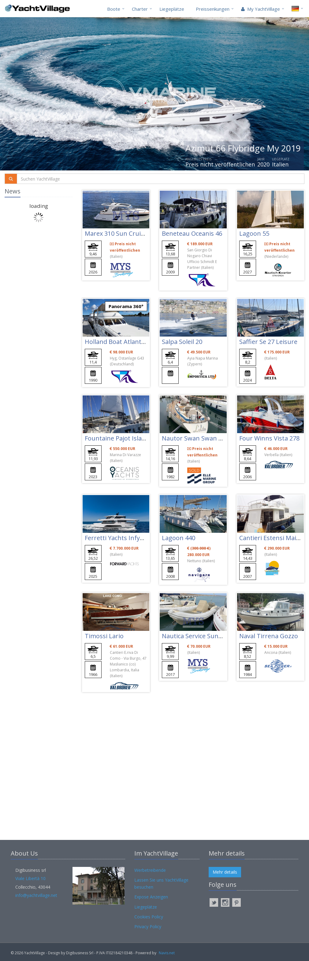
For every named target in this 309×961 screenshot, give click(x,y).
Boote (113, 9)
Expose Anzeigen (151, 897)
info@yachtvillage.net (36, 895)
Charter (140, 9)
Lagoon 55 (254, 233)
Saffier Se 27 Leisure (268, 341)
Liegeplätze (171, 9)
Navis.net (167, 952)
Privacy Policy (147, 926)
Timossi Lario (104, 636)
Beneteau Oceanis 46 (192, 233)
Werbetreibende (150, 870)
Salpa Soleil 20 (182, 341)
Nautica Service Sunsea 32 (199, 636)
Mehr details (225, 872)
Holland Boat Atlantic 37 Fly (124, 341)
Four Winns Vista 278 (269, 438)
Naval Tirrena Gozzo (268, 636)
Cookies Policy (148, 917)
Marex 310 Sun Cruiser (117, 233)
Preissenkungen (212, 9)
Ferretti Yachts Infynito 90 (122, 538)
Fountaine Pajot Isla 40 (117, 438)
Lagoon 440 (178, 538)
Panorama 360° (126, 306)
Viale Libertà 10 (30, 878)
